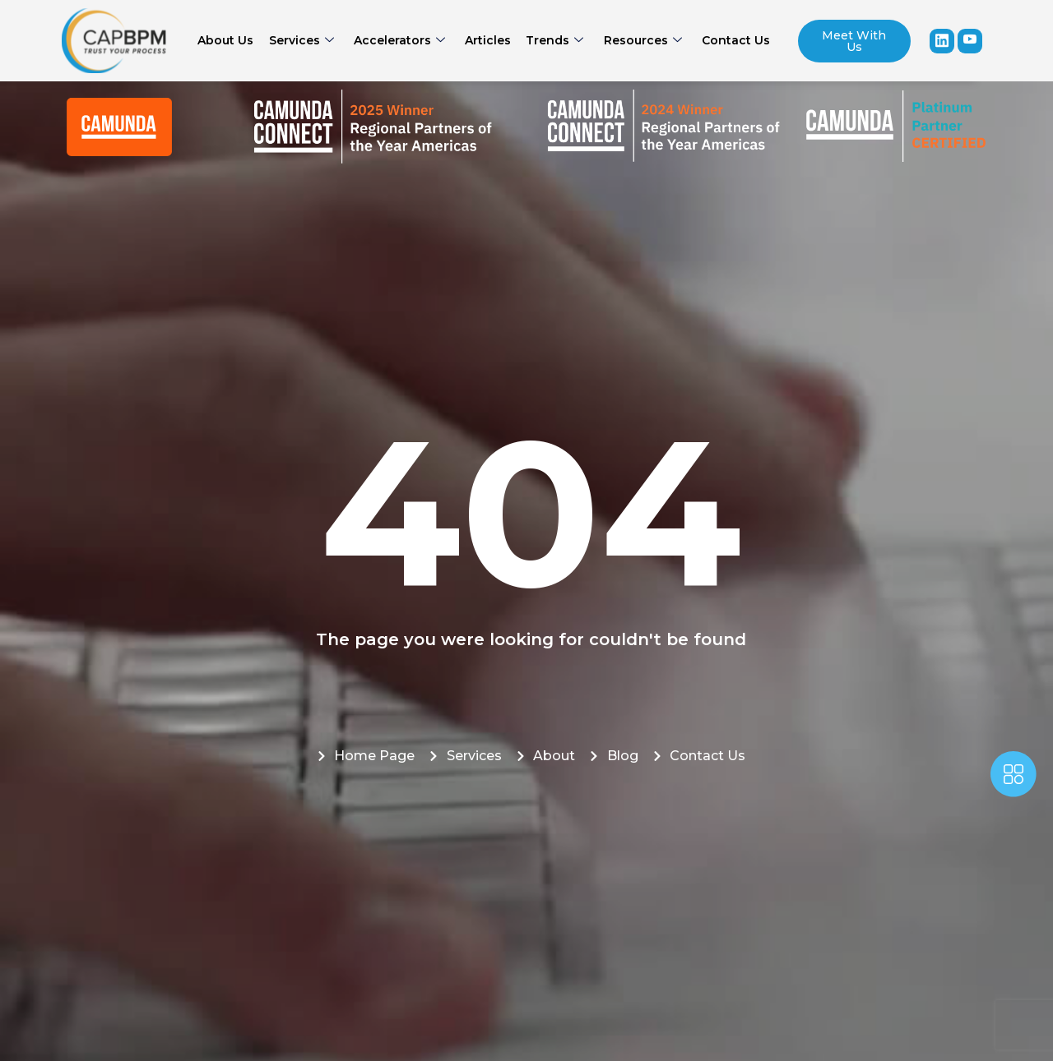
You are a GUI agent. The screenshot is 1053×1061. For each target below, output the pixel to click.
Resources (639, 40)
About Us (231, 40)
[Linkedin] (942, 41)
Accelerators (401, 40)
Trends (553, 40)
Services (304, 40)
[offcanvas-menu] (1013, 777)
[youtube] (970, 41)
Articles (488, 40)
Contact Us (730, 40)
